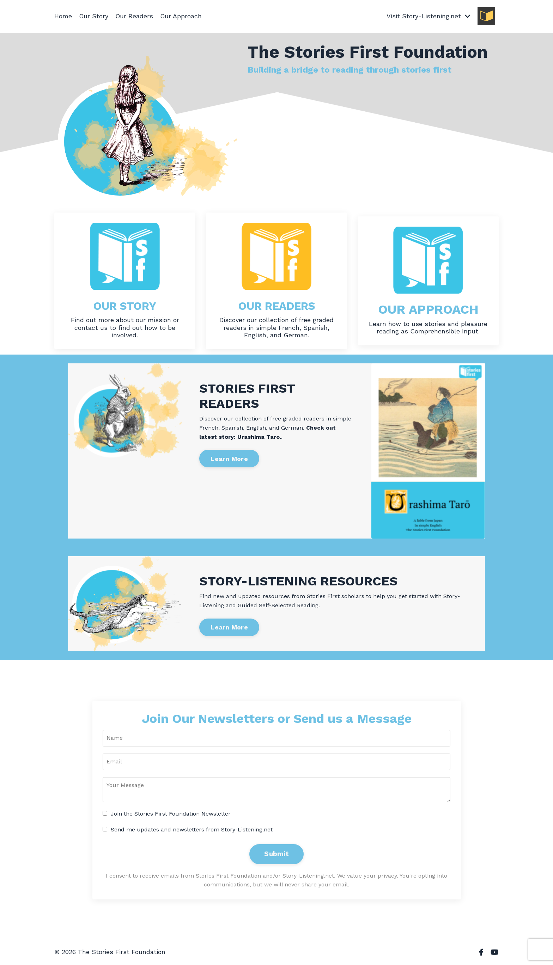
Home (63, 16)
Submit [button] (276, 854)
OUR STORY (125, 305)
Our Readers (135, 16)
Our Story (94, 16)
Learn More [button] (229, 458)
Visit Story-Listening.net (428, 16)
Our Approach (182, 16)
